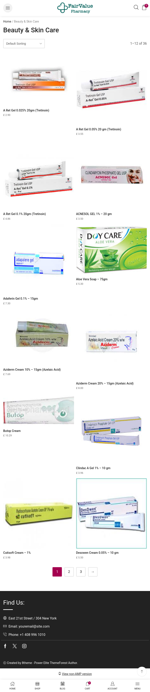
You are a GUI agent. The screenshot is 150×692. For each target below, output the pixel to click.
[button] (7, 8)
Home (7, 21)
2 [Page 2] (69, 572)
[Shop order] (24, 43)
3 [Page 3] (81, 572)
